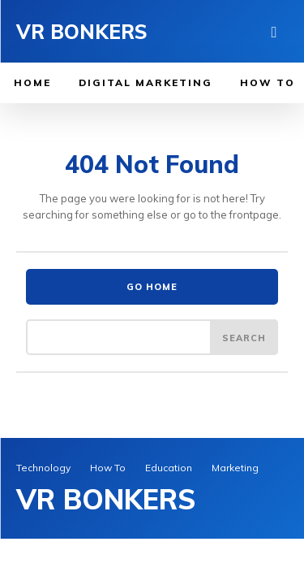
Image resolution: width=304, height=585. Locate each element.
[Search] (244, 337)
